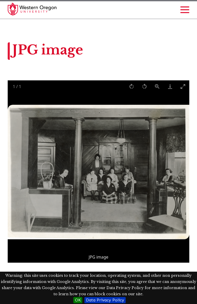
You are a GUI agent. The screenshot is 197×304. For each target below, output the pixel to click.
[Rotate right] (131, 86)
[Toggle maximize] (182, 86)
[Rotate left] (144, 86)
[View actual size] (157, 86)
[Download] (170, 86)
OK (78, 300)
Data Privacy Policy (105, 300)
